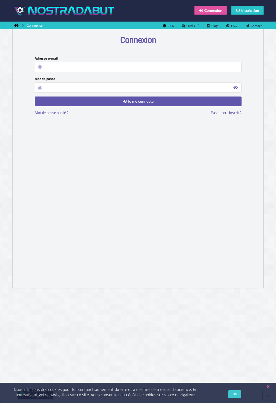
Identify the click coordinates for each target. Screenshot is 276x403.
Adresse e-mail (46, 58)
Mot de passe (45, 78)
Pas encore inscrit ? (226, 112)
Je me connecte (137, 101)
